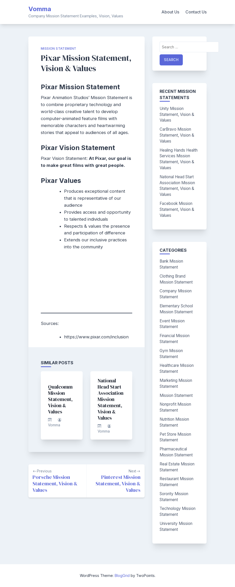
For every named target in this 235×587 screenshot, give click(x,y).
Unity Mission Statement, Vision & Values (177, 114)
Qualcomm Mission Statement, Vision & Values (60, 399)
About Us (170, 11)
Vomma (39, 9)
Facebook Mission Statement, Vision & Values (177, 209)
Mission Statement (58, 48)
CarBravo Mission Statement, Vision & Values (177, 135)
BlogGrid (122, 575)
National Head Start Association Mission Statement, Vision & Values (110, 399)
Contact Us (196, 11)
